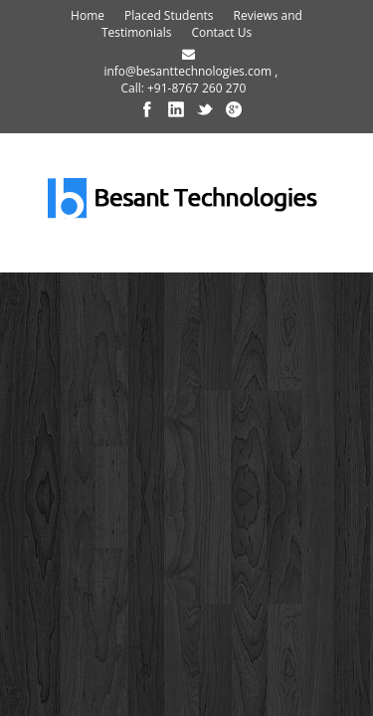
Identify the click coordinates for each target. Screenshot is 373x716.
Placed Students (169, 15)
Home (87, 15)
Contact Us (221, 32)
